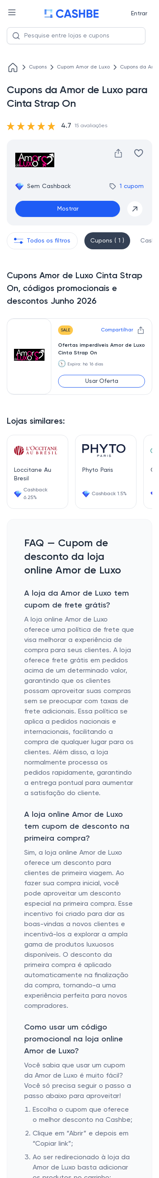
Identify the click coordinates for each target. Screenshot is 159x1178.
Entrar (139, 14)
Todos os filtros (42, 240)
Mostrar (67, 209)
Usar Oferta (101, 381)
